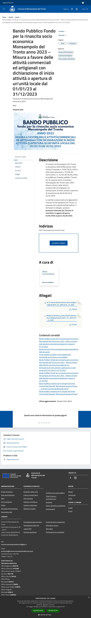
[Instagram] (76, 9)
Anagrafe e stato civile (31, 492)
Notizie (70, 492)
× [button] (89, 597)
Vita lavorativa (28, 498)
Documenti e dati (6, 512)
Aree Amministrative (8, 495)
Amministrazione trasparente (55, 522)
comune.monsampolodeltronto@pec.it (14, 544)
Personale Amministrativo (9, 509)
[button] (45, 615)
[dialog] (45, 607)
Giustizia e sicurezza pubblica (55, 493)
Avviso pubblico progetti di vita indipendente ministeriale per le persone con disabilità (55, 355)
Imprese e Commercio (30, 502)
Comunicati (72, 495)
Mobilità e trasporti (30, 509)
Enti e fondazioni (6, 502)
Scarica (73, 309)
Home (4, 17)
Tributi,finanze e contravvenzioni (51, 497)
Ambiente (49, 502)
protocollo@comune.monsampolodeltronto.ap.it (17, 551)
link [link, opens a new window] (64, 606)
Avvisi (17, 17)
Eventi (70, 511)
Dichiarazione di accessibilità (55, 532)
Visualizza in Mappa (58, 243)
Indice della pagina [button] (20, 157)
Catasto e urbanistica (30, 505)
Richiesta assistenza (30, 532)
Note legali (49, 529)
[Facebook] (71, 9)
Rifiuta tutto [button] (53, 610)
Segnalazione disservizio (31, 525)
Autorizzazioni (50, 509)
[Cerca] (87, 9)
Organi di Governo (7, 492)
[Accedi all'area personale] (83, 2)
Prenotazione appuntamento (33, 522)
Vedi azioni (63, 35)
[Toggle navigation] (4, 9)
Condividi (62, 31)
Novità (11, 17)
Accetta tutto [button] (38, 610)
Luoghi (70, 508)
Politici (3, 505)
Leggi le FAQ (27, 529)
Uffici (2, 498)
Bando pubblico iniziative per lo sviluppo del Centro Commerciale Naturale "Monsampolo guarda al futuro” (58, 392)
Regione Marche (8, 3)
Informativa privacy (52, 525)
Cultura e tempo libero (31, 495)
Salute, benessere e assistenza (55, 506)
